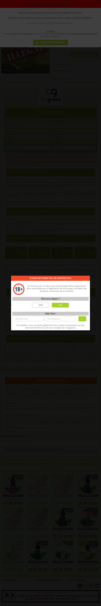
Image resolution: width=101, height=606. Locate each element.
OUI (60, 305)
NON (41, 305)
